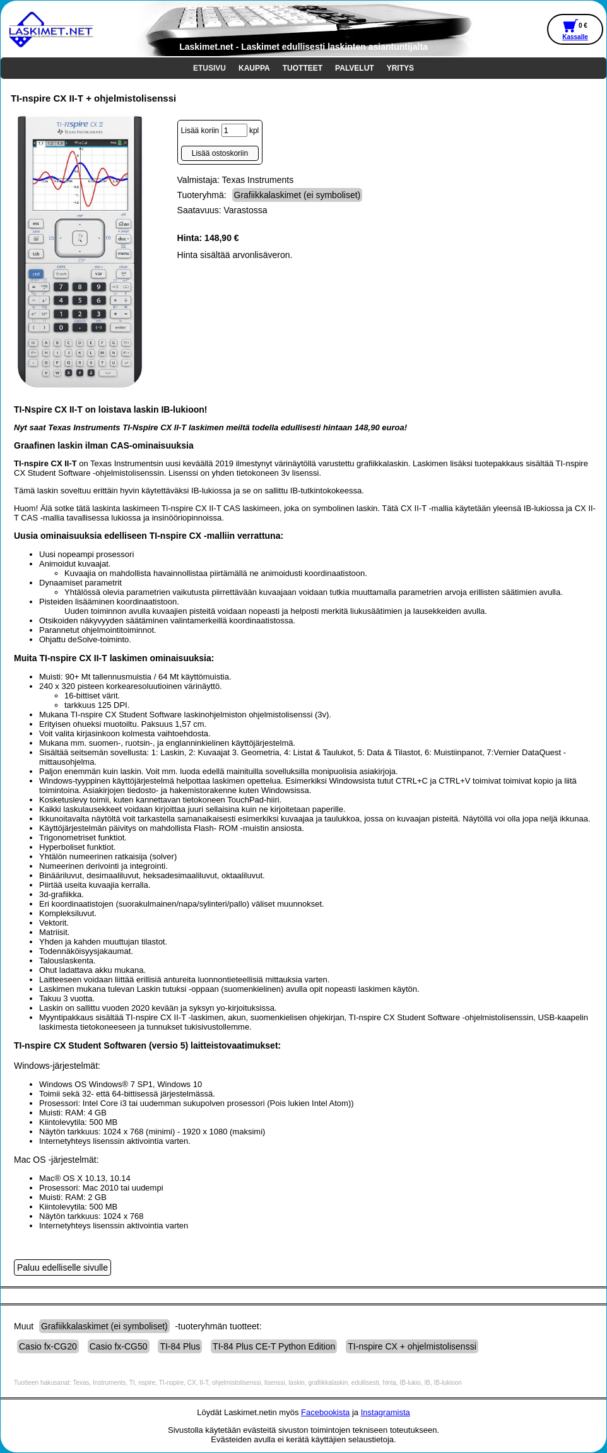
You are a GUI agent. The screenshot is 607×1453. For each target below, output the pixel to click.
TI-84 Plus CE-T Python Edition (274, 1346)
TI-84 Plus (180, 1346)
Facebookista (325, 1412)
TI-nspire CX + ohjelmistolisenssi (412, 1346)
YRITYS (400, 68)
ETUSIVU (209, 68)
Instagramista (385, 1412)
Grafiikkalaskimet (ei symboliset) (297, 195)
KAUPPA (254, 68)
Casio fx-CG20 (48, 1346)
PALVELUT (354, 68)
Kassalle (575, 36)
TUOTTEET (302, 68)
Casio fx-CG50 (119, 1346)
